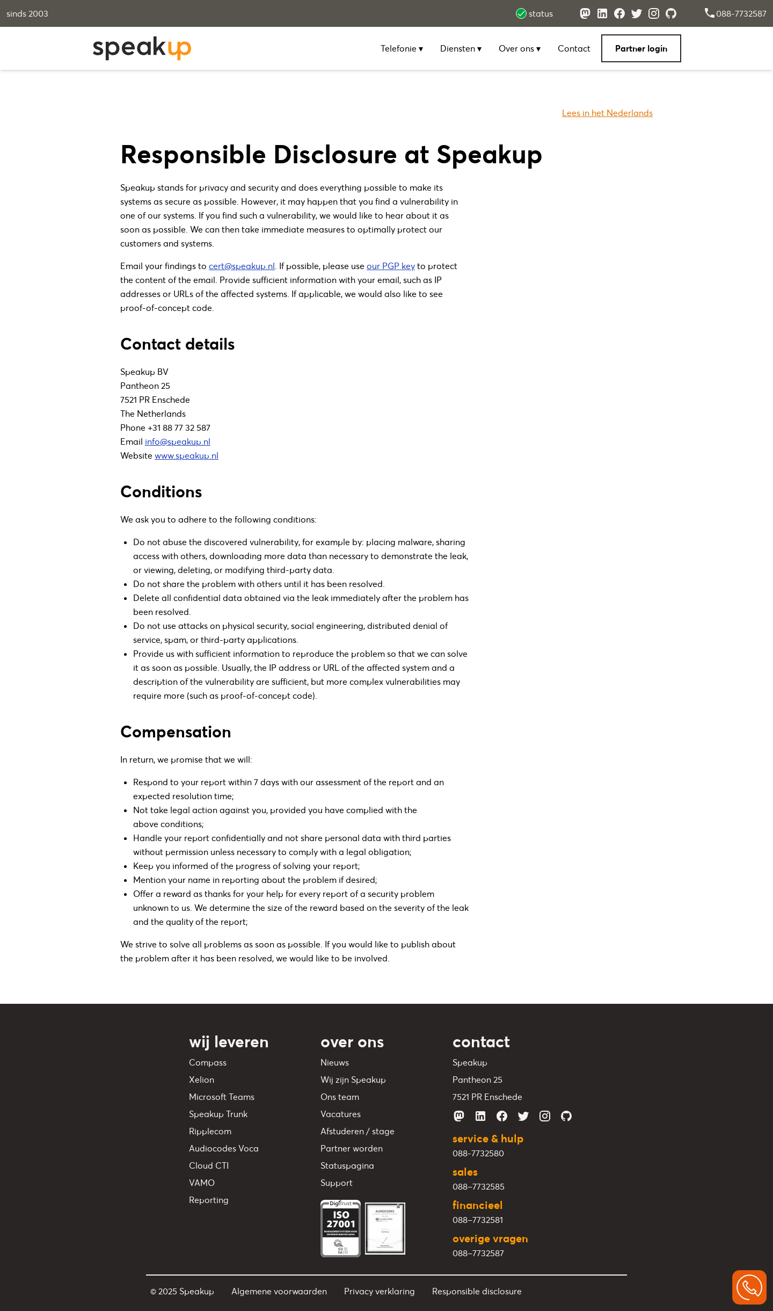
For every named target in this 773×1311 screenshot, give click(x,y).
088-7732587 (735, 13)
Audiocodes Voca (224, 1148)
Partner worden (351, 1148)
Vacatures (340, 1114)
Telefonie (402, 48)
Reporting (209, 1199)
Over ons (520, 48)
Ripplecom (210, 1131)
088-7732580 (478, 1153)
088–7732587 (478, 1253)
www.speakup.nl (186, 455)
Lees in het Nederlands (607, 112)
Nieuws (334, 1062)
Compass (208, 1062)
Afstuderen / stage (357, 1131)
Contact (574, 48)
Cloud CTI (209, 1165)
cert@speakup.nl (242, 265)
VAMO (202, 1182)
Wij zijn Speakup (353, 1079)
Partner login (641, 48)
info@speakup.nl (177, 441)
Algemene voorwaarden (279, 1291)
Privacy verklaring (379, 1291)
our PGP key (391, 265)
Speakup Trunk (218, 1114)
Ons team (339, 1096)
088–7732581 (478, 1219)
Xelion (201, 1079)
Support (336, 1182)
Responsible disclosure (477, 1291)
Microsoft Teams (221, 1096)
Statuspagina (347, 1165)
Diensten (461, 48)
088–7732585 (479, 1186)
